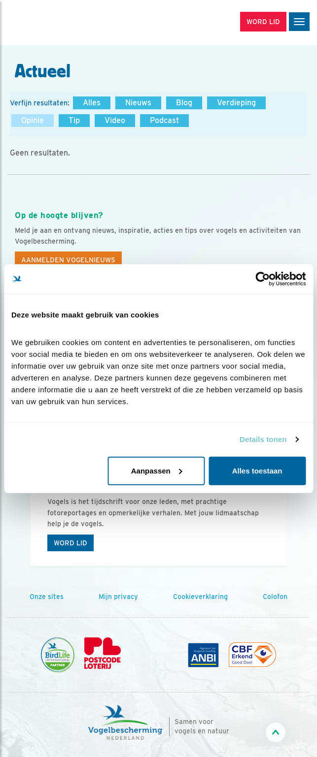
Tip (74, 120)
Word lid (70, 543)
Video (115, 120)
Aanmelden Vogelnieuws (68, 260)
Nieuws (138, 102)
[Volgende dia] (289, 513)
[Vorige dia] (27, 513)
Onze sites (47, 596)
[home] (49, 22)
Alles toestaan (257, 470)
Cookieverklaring (200, 596)
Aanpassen (156, 470)
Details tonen (263, 439)
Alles (92, 102)
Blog (184, 102)
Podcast (164, 120)
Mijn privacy (118, 596)
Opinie (32, 120)
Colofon (275, 596)
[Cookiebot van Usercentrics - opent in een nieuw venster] (262, 279)
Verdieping (236, 102)
